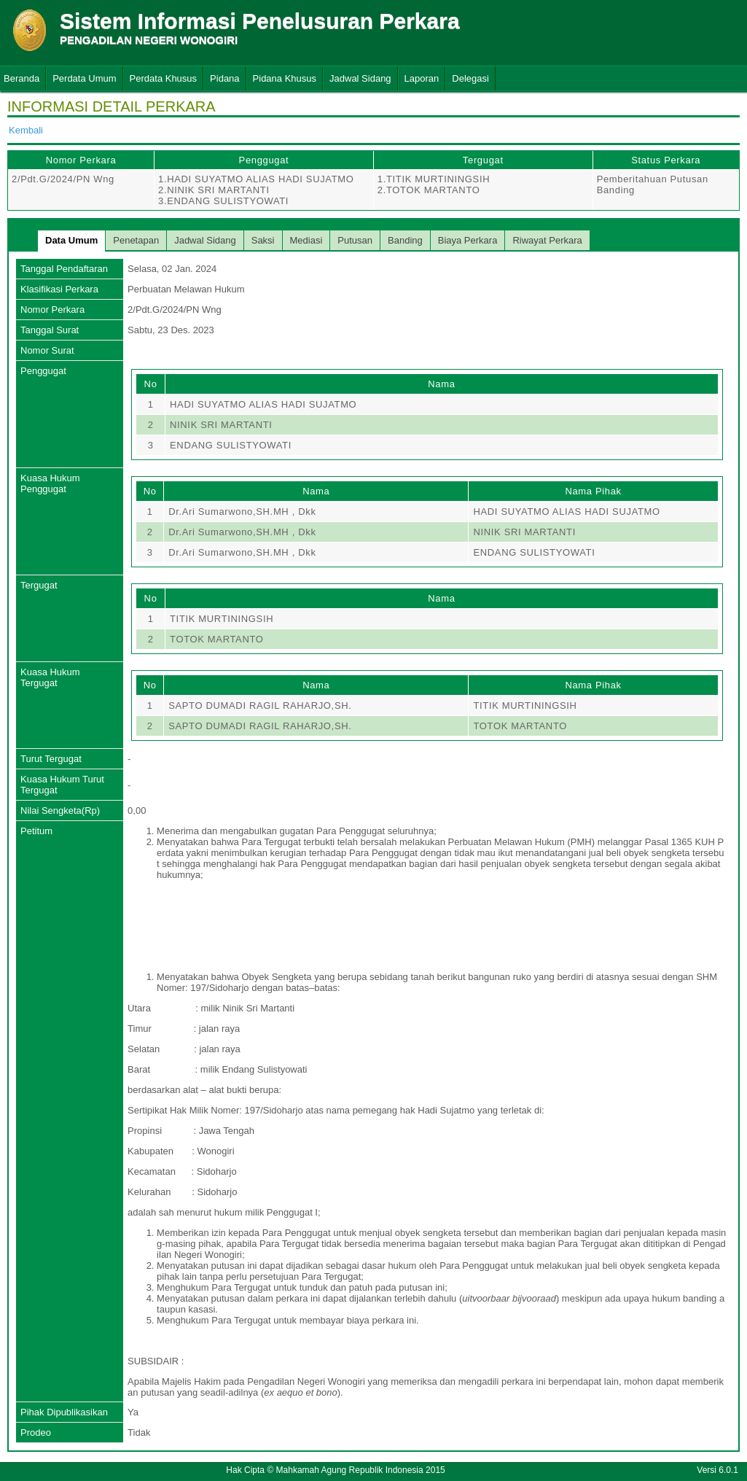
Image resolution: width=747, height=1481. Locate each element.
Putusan (354, 240)
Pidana (224, 78)
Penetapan (136, 240)
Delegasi (470, 78)
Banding (405, 240)
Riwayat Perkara (547, 240)
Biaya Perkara (468, 240)
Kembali (26, 130)
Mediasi (306, 240)
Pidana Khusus (284, 78)
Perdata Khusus (163, 78)
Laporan (421, 78)
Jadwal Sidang (360, 78)
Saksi (263, 240)
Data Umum (71, 240)
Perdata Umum (84, 78)
